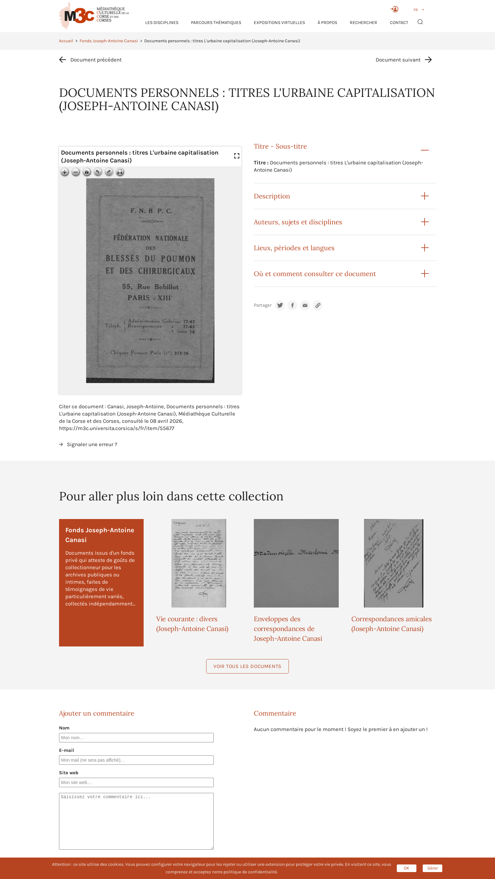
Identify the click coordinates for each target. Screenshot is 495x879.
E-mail (66, 750)
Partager (262, 305)
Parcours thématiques (216, 22)
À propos (327, 22)
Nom (64, 728)
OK (406, 868)
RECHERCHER (363, 22)
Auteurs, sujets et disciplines (298, 222)
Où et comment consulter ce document (315, 273)
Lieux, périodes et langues (294, 248)
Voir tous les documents (247, 666)
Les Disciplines (161, 22)
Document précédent (96, 59)
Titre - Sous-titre (280, 146)
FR (416, 10)
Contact (399, 22)
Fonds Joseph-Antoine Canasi (109, 41)
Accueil (66, 41)
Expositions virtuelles (279, 22)
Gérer (432, 868)
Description (272, 196)
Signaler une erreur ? (92, 444)
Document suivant (398, 59)
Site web (68, 773)
